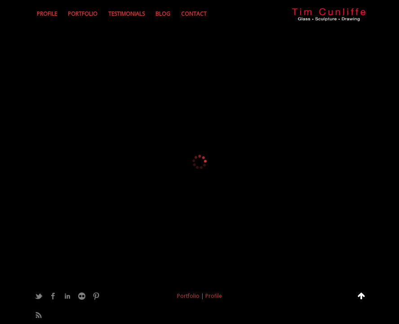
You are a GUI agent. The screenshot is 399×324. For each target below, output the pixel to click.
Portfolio (83, 14)
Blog (162, 14)
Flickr (82, 296)
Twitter (38, 296)
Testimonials (126, 14)
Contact (194, 14)
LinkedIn (67, 296)
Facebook (53, 296)
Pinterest (96, 296)
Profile (47, 14)
